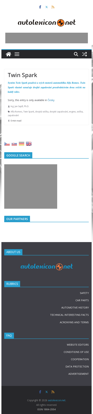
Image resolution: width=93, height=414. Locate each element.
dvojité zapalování (59, 111)
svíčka (80, 111)
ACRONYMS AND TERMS (74, 322)
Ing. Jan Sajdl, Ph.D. (20, 106)
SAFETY (84, 293)
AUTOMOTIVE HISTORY (75, 307)
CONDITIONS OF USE (76, 352)
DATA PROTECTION (77, 366)
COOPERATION (80, 359)
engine (72, 111)
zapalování (13, 115)
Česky (51, 100)
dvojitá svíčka (42, 111)
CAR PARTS (82, 300)
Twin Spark (28, 111)
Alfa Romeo (16, 111)
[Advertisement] (46, 38)
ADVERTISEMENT (78, 373)
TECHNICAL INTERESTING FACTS (69, 314)
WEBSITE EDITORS (78, 344)
